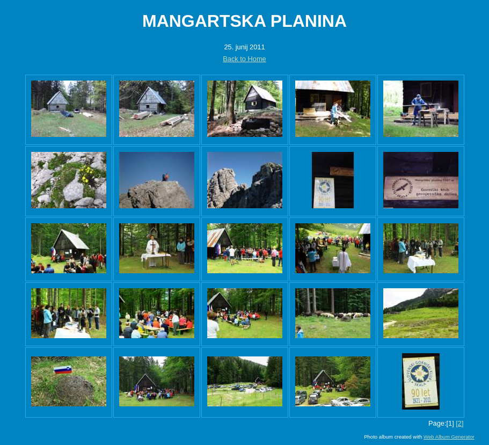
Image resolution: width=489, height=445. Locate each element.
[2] (459, 423)
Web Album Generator (449, 437)
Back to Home (244, 59)
